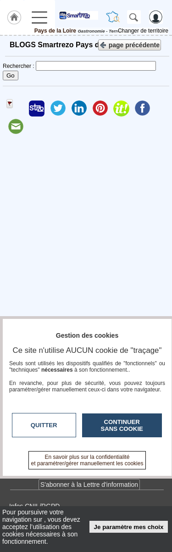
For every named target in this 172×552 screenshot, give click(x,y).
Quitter (44, 425)
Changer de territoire (143, 31)
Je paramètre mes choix (129, 527)
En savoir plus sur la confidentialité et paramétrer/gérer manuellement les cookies (87, 460)
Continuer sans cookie (122, 425)
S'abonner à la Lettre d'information (89, 484)
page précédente (130, 44)
